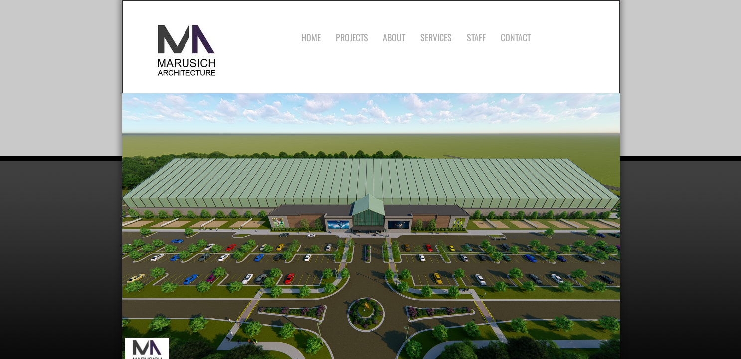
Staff (476, 37)
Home (311, 37)
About (394, 37)
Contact (516, 37)
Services (436, 37)
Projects (352, 37)
